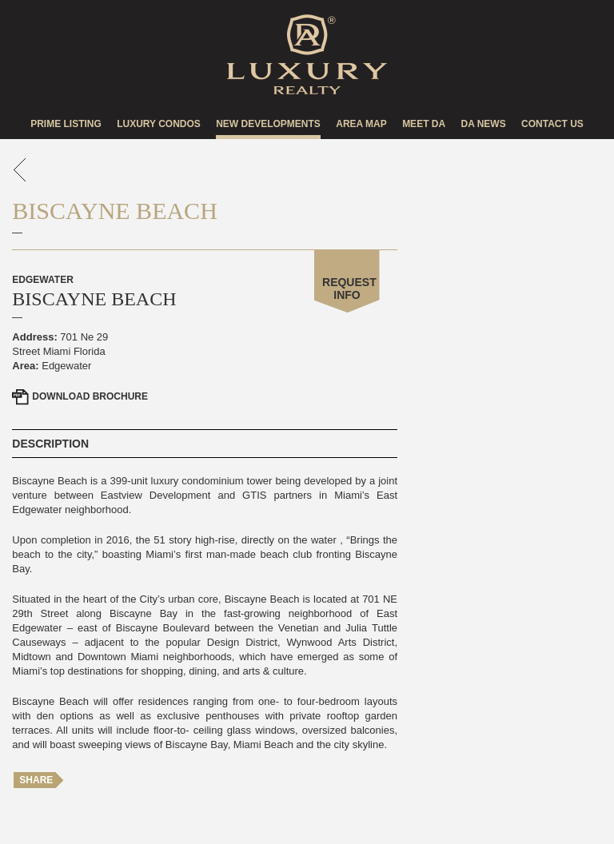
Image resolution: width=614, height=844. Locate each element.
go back (20, 170)
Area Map (361, 123)
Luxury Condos (159, 123)
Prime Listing (66, 123)
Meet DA (423, 123)
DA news (482, 123)
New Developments (268, 123)
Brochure (90, 396)
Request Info (349, 288)
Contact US (552, 123)
